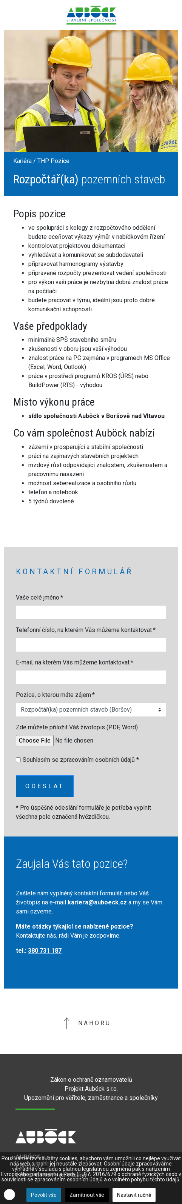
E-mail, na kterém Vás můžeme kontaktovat (74, 662)
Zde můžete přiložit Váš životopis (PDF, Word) (77, 727)
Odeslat (44, 786)
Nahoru (87, 1023)
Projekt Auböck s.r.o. (91, 1088)
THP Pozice (53, 161)
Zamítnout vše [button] (86, 1195)
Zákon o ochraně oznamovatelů (91, 1079)
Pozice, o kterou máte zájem (55, 694)
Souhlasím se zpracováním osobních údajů (81, 759)
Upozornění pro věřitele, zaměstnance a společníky (91, 1097)
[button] (9, 1194)
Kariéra (22, 161)
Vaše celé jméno (39, 597)
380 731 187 (45, 950)
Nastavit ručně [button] (134, 1195)
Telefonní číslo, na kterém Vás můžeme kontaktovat (86, 630)
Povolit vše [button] (44, 1195)
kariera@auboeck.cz (97, 902)
